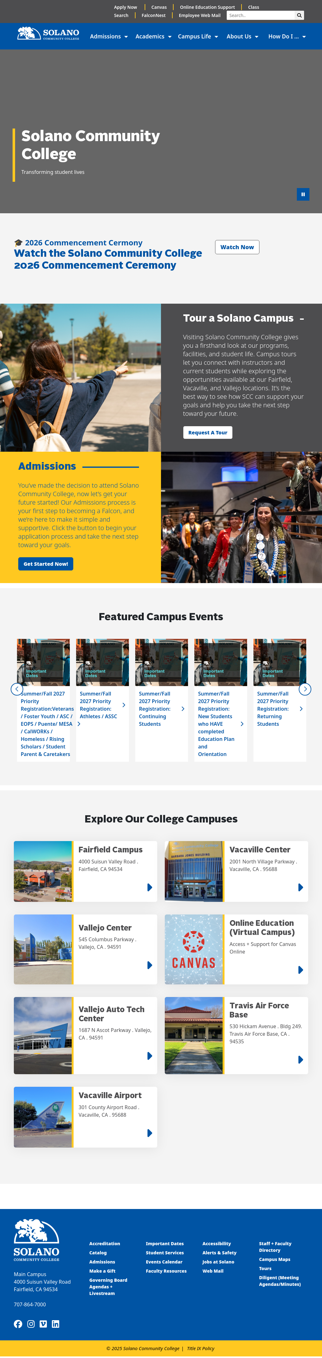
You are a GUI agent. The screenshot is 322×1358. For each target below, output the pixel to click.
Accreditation (104, 1244)
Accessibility (217, 1244)
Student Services (165, 1254)
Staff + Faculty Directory (275, 1247)
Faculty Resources (166, 1272)
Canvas (159, 7)
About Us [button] (240, 36)
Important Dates (165, 1244)
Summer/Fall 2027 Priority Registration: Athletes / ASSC (98, 705)
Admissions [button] (106, 36)
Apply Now (126, 7)
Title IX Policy (200, 1350)
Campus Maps (275, 1260)
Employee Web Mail (200, 15)
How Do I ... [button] (284, 36)
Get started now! (46, 563)
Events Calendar (164, 1263)
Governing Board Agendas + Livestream (108, 1287)
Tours (265, 1269)
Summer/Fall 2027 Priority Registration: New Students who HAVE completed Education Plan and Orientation (216, 724)
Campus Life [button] (195, 36)
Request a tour (207, 432)
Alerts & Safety (219, 1254)
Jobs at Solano (218, 1263)
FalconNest (154, 15)
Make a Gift (102, 1272)
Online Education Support (207, 7)
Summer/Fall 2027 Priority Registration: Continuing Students (154, 708)
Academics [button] (151, 36)
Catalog (98, 1254)
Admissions (102, 1263)
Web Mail (213, 1272)
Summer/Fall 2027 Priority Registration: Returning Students (273, 708)
